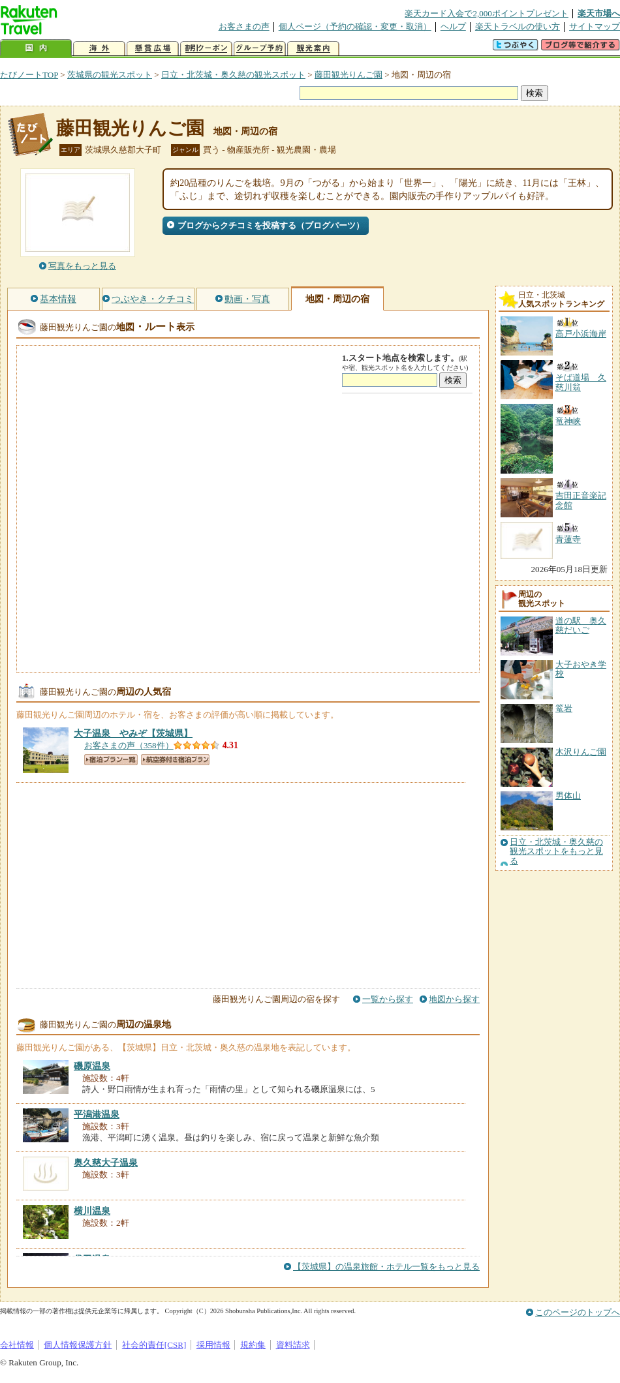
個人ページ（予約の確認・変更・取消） (355, 26)
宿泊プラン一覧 (111, 759)
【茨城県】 (133, 733)
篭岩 (563, 708)
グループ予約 (260, 48)
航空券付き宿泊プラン (175, 759)
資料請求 (293, 1345)
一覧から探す (387, 999)
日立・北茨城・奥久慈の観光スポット (233, 75)
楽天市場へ (599, 13)
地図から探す (454, 999)
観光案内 (313, 48)
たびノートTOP (29, 75)
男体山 (568, 795)
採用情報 (213, 1345)
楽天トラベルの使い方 (517, 26)
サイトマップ (594, 26)
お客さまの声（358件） (129, 745)
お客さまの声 (244, 26)
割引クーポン (206, 48)
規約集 (253, 1345)
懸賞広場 (153, 48)
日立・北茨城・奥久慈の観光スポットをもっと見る (556, 852)
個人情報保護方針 (78, 1345)
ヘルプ (453, 26)
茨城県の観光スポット (109, 75)
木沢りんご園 (580, 752)
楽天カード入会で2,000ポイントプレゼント (486, 13)
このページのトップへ (577, 1312)
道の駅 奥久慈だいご (580, 625)
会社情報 (17, 1345)
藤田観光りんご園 (348, 75)
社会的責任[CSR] (154, 1345)
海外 (99, 48)
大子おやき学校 (580, 669)
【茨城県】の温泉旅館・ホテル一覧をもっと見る (386, 1266)
